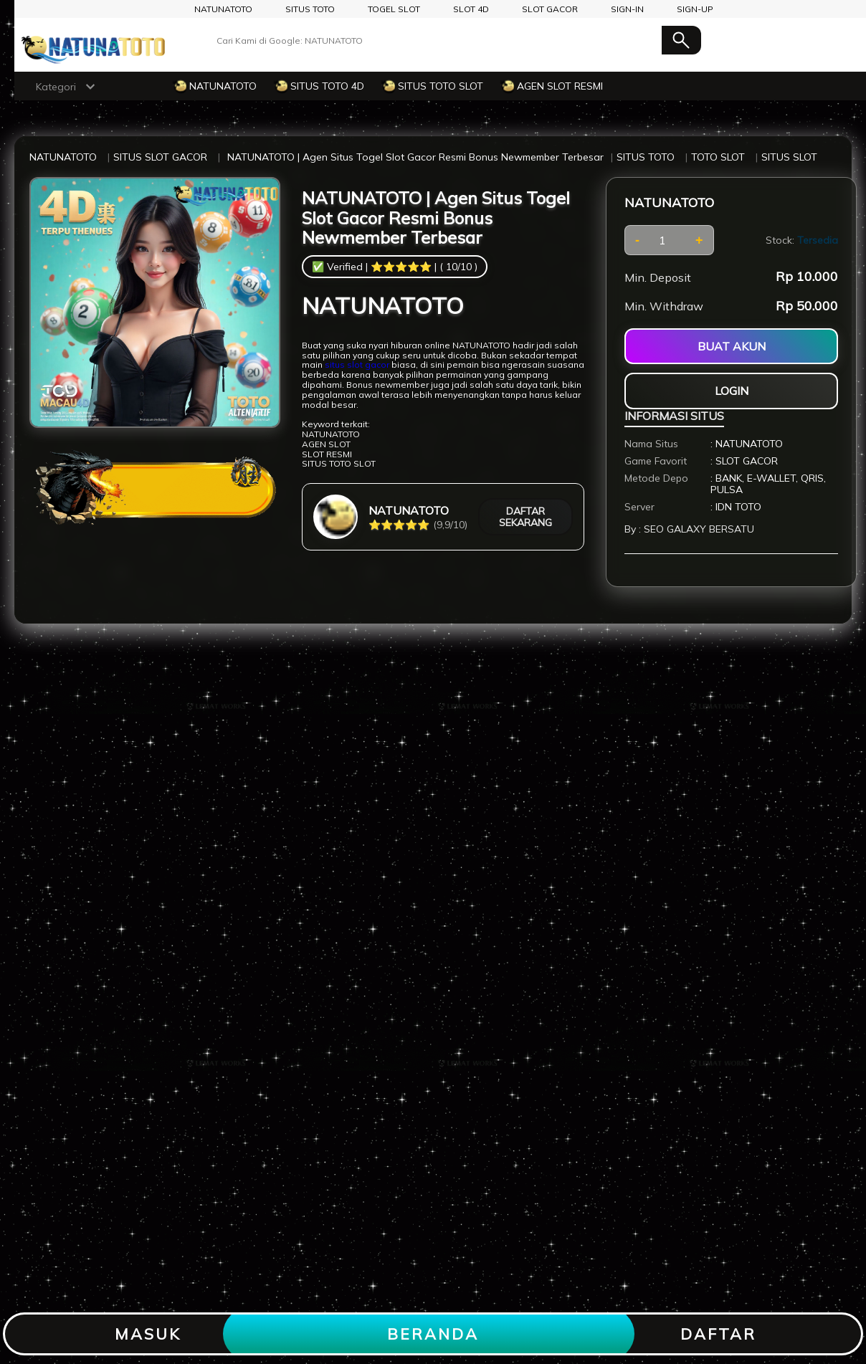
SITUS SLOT (789, 157)
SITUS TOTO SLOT (339, 463)
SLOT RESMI (327, 454)
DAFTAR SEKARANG (525, 517)
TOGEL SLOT (394, 9)
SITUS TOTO (310, 9)
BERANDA (433, 1333)
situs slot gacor (357, 364)
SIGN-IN (627, 9)
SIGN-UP (695, 9)
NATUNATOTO (223, 9)
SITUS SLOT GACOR (160, 157)
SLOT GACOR (550, 9)
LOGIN (731, 390)
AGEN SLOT (326, 444)
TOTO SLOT (718, 157)
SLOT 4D (471, 9)
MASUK (148, 1333)
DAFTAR (718, 1333)
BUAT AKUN (732, 346)
